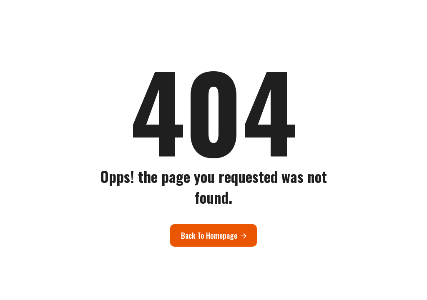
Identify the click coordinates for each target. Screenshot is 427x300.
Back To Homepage (209, 235)
